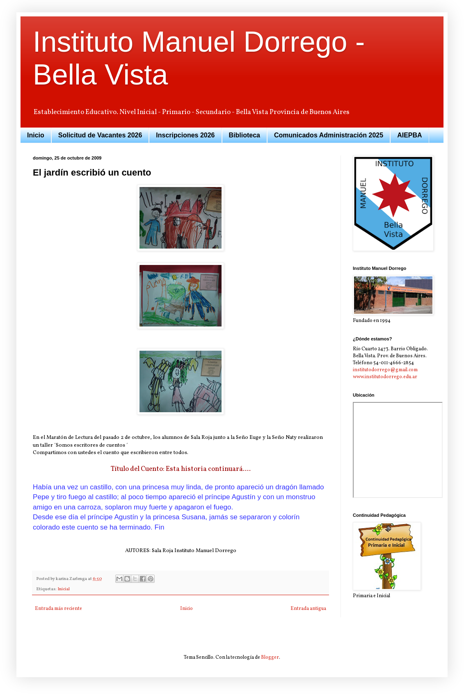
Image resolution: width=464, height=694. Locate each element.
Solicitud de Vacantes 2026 (100, 135)
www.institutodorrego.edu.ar (385, 377)
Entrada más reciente (58, 608)
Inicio (35, 135)
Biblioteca (244, 135)
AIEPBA (409, 135)
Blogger (270, 657)
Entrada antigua (308, 608)
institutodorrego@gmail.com (385, 370)
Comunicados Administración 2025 (328, 135)
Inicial (63, 589)
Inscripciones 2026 (185, 135)
